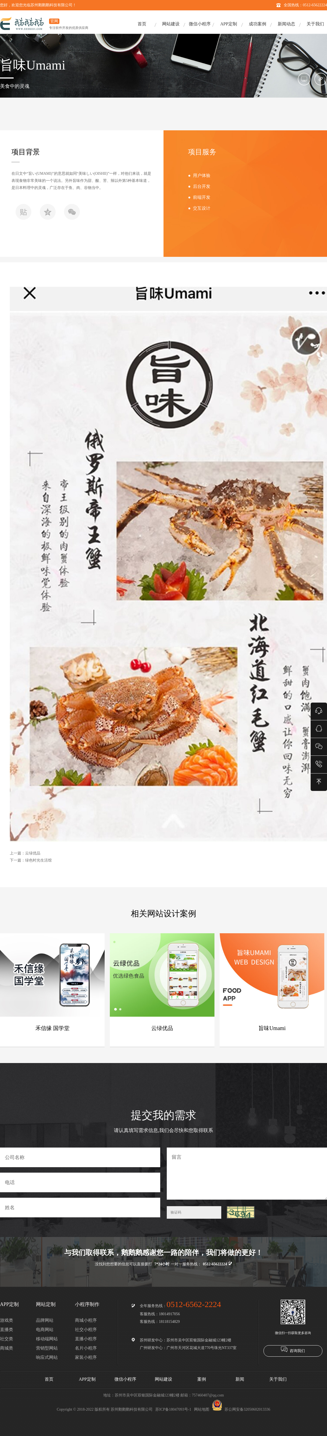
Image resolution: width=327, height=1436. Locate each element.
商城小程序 (86, 1320)
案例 (201, 1379)
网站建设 (171, 24)
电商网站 (44, 1329)
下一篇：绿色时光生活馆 (31, 860)
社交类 (6, 1338)
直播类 (6, 1329)
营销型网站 (47, 1348)
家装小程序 (86, 1357)
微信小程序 (200, 24)
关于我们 (315, 24)
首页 (142, 24)
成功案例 (257, 24)
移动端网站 (47, 1338)
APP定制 (228, 24)
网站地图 (201, 1409)
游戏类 (6, 1320)
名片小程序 (86, 1348)
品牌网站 (44, 1320)
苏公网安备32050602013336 (241, 1409)
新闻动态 (286, 24)
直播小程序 (86, 1338)
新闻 (239, 1379)
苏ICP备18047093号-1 (173, 1409)
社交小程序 (86, 1329)
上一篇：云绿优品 (25, 853)
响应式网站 (47, 1357)
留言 (247, 1174)
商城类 (6, 1348)
